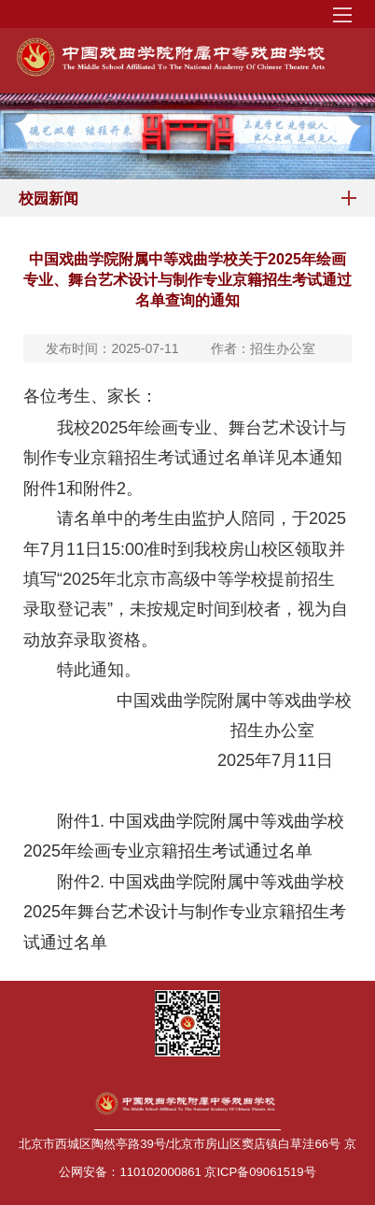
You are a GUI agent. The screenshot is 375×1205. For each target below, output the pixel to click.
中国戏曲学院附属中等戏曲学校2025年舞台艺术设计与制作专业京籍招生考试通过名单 (184, 912)
